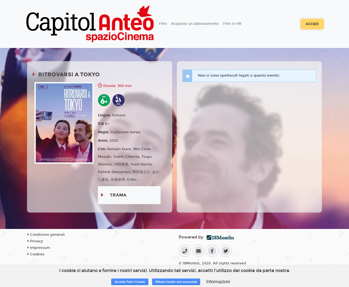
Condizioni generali (46, 234)
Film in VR (232, 24)
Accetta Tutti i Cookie (130, 281)
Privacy (35, 241)
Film (163, 24)
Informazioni (218, 281)
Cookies (36, 254)
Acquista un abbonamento (195, 24)
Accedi (312, 24)
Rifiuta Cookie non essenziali (176, 281)
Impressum (39, 248)
